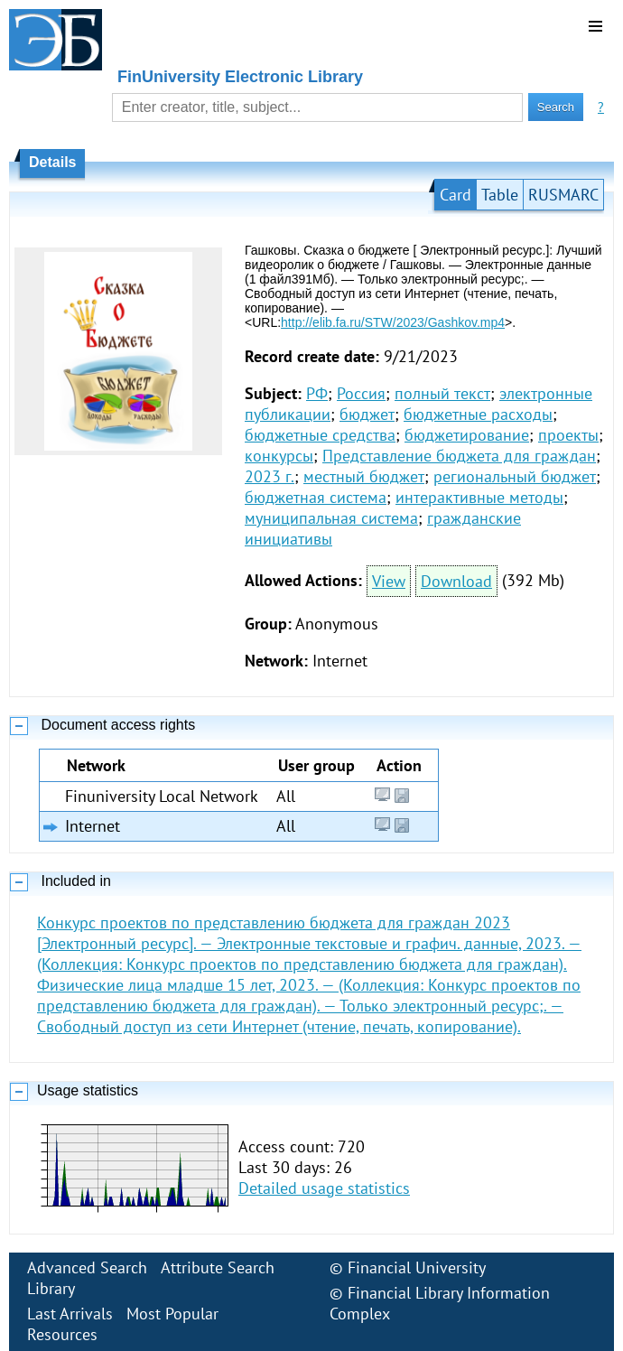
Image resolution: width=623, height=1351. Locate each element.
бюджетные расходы (478, 414)
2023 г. (269, 476)
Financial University (417, 1267)
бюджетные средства (320, 434)
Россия (361, 393)
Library (51, 1288)
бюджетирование (466, 434)
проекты (568, 434)
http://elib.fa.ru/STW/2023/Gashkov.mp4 (393, 322)
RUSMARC (563, 194)
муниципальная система (331, 518)
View (388, 581)
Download (456, 581)
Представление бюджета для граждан (459, 455)
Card (455, 194)
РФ (317, 393)
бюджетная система (315, 497)
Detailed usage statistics (324, 1188)
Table (499, 194)
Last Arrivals (70, 1313)
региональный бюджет (514, 476)
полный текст (442, 393)
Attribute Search (217, 1267)
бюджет (367, 414)
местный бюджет (363, 476)
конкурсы (279, 455)
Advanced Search (87, 1267)
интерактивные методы (479, 497)
